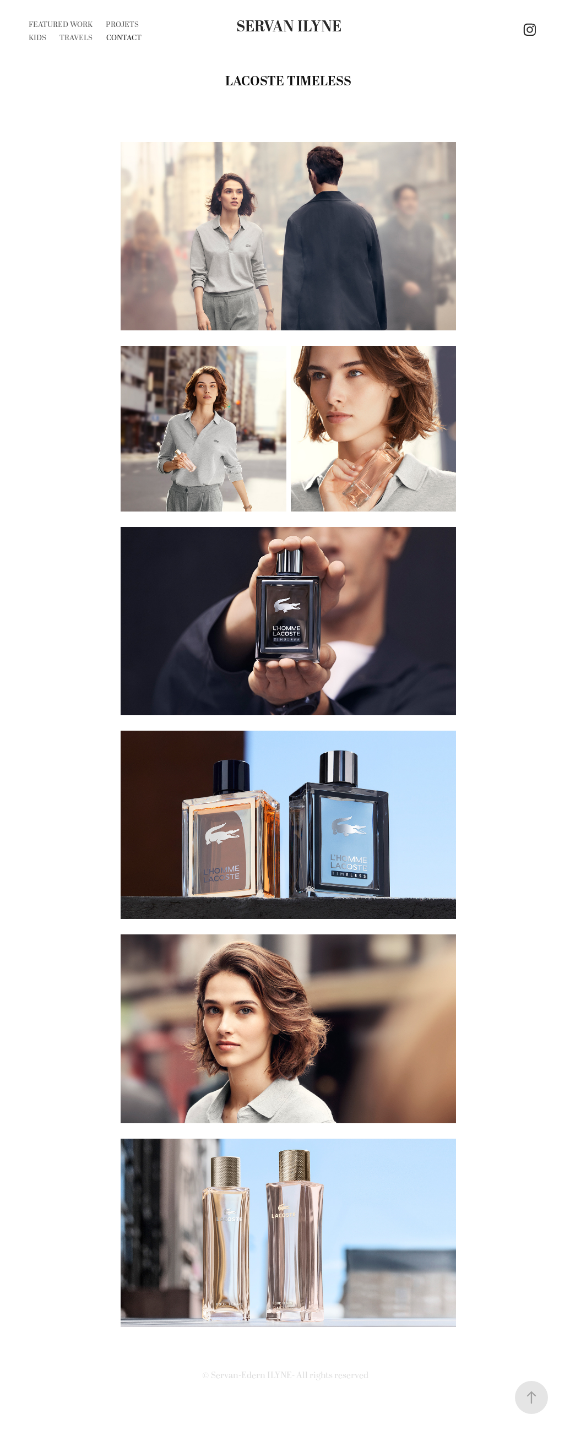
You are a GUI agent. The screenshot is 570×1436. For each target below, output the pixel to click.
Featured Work (61, 24)
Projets (122, 24)
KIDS (37, 37)
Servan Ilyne (288, 27)
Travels (76, 37)
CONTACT (124, 37)
